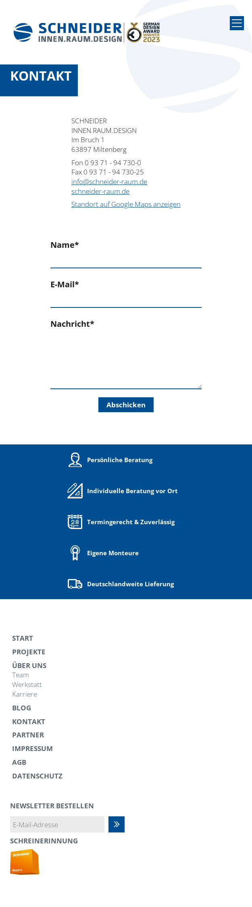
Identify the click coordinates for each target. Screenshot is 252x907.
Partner (28, 734)
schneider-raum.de (100, 191)
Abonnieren (121, 824)
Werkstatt (27, 684)
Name (64, 244)
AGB (19, 762)
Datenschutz (37, 775)
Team (20, 674)
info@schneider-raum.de (109, 181)
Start (22, 638)
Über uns (29, 665)
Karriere (24, 694)
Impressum (32, 748)
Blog (21, 707)
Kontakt (28, 721)
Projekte (29, 651)
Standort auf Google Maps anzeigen (126, 204)
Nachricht (72, 323)
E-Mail (64, 284)
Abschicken (126, 404)
